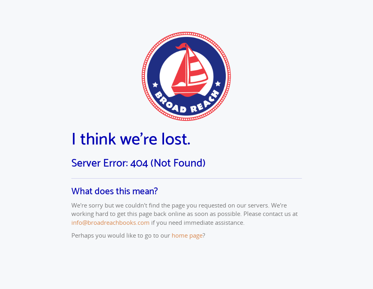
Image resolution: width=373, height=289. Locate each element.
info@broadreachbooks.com (110, 222)
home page (187, 235)
